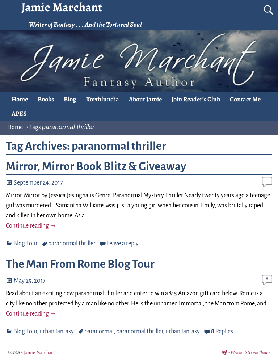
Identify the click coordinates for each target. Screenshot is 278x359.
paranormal (99, 331)
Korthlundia (102, 99)
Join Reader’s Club (196, 99)
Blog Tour (25, 243)
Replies (222, 331)
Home (20, 99)
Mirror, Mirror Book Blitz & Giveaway (96, 166)
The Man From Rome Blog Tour (80, 264)
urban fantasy (56, 331)
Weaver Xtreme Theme (250, 352)
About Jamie (145, 99)
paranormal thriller (72, 243)
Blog (70, 99)
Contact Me (245, 99)
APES (19, 113)
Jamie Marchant (39, 352)
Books (46, 99)
